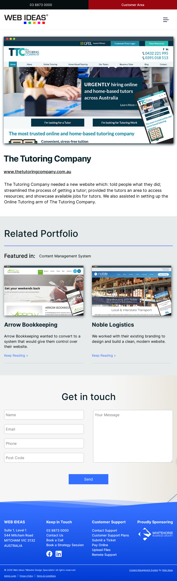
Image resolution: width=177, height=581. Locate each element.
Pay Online (100, 545)
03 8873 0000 (41, 5)
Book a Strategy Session (65, 545)
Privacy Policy (26, 576)
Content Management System (65, 256)
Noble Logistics (113, 324)
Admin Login (10, 576)
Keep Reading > (16, 355)
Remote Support (104, 555)
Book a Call (54, 540)
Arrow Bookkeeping (30, 324)
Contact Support (104, 530)
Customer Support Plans (110, 535)
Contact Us (54, 535)
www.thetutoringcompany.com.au (37, 171)
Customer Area (132, 5)
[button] (167, 22)
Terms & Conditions (46, 576)
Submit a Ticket (104, 540)
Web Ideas (167, 570)
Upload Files (101, 550)
